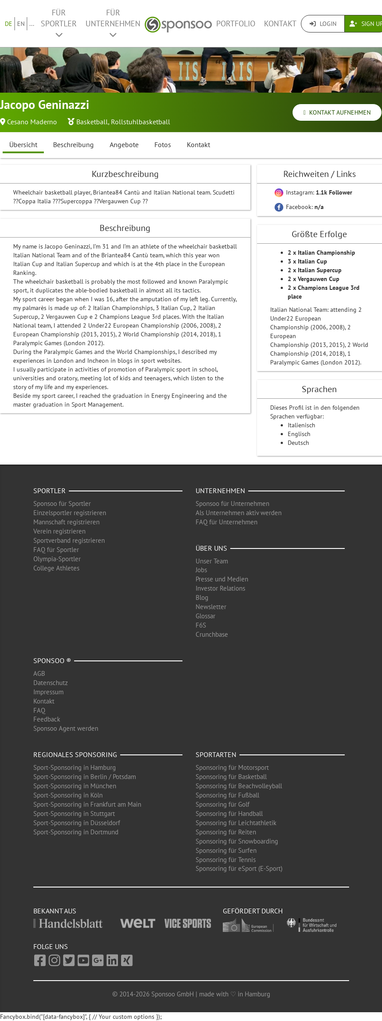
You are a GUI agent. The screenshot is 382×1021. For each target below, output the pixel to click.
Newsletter (211, 606)
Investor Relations (220, 588)
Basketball (92, 121)
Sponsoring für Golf (223, 804)
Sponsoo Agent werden (65, 728)
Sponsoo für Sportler (62, 503)
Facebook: (299, 207)
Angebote (124, 144)
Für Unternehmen (113, 23)
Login (323, 24)
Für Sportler (59, 23)
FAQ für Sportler (56, 549)
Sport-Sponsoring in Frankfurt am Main (87, 804)
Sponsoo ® (52, 660)
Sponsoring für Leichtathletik (236, 823)
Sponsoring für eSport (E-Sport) (239, 868)
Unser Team (212, 561)
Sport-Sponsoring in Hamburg (74, 767)
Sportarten (216, 754)
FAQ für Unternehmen (226, 522)
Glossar (205, 616)
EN (21, 24)
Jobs (201, 570)
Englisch (299, 434)
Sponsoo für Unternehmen (232, 503)
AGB (39, 673)
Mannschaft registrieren (66, 522)
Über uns (211, 548)
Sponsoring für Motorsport (232, 767)
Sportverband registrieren (69, 540)
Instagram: (313, 192)
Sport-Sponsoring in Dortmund (75, 832)
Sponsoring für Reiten (226, 832)
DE (8, 24)
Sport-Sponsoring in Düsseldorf (76, 823)
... (31, 24)
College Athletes (56, 568)
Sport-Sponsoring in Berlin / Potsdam (84, 776)
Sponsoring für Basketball (231, 776)
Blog (202, 597)
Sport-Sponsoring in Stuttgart (74, 813)
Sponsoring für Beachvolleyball (239, 786)
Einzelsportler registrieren (69, 513)
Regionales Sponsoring (75, 754)
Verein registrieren (59, 531)
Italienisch (301, 425)
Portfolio (235, 23)
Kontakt (280, 23)
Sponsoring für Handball (229, 813)
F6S (201, 625)
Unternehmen (220, 490)
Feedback (46, 719)
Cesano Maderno (32, 121)
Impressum (48, 692)
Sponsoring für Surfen (226, 850)
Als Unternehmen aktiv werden (239, 513)
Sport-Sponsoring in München (74, 786)
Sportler (49, 490)
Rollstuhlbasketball (140, 121)
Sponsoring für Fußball (227, 795)
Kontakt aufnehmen (337, 112)
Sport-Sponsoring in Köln (68, 795)
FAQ (39, 710)
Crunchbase (212, 634)
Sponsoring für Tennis (226, 859)
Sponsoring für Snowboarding (237, 841)
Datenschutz (50, 682)
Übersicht (23, 144)
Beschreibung (73, 144)
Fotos (162, 144)
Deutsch (298, 443)
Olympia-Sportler (57, 559)
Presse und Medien (222, 579)
